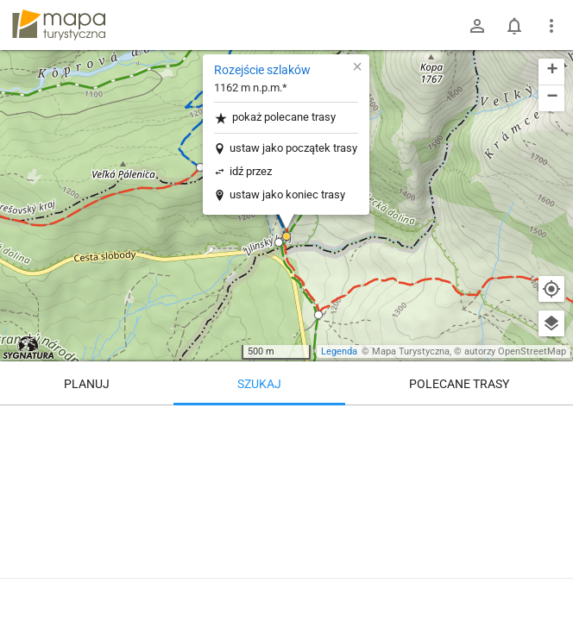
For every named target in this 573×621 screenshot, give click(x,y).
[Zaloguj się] (477, 26)
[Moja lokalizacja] (551, 289)
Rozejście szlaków (262, 70)
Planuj (87, 384)
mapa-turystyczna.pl (58, 25)
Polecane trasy (459, 384)
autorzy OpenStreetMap (515, 351)
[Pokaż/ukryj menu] (551, 26)
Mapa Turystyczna (411, 351)
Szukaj (259, 384)
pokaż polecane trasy (275, 117)
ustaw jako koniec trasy (287, 194)
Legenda (339, 351)
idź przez (251, 171)
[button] (278, 242)
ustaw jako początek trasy (293, 147)
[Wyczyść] (551, 424)
